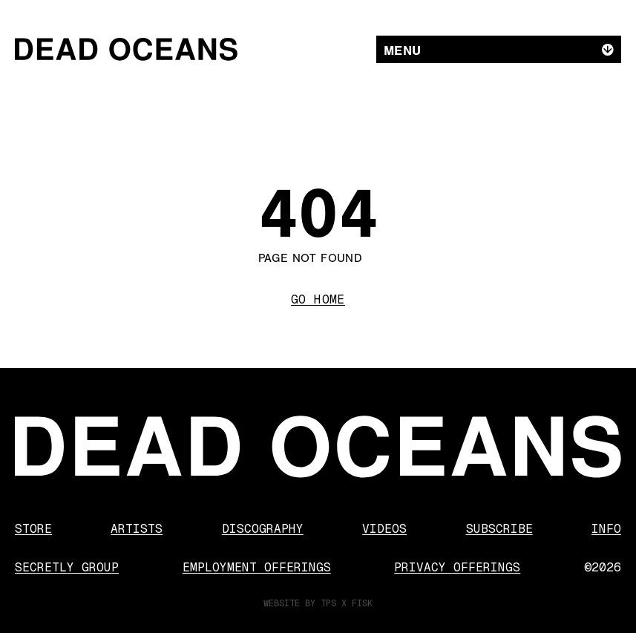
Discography (263, 529)
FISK (362, 603)
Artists (137, 529)
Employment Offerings (257, 567)
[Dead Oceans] (126, 49)
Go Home (318, 299)
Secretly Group (67, 567)
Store (33, 529)
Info (606, 529)
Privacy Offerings (457, 567)
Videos (384, 529)
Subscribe (499, 529)
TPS (328, 603)
